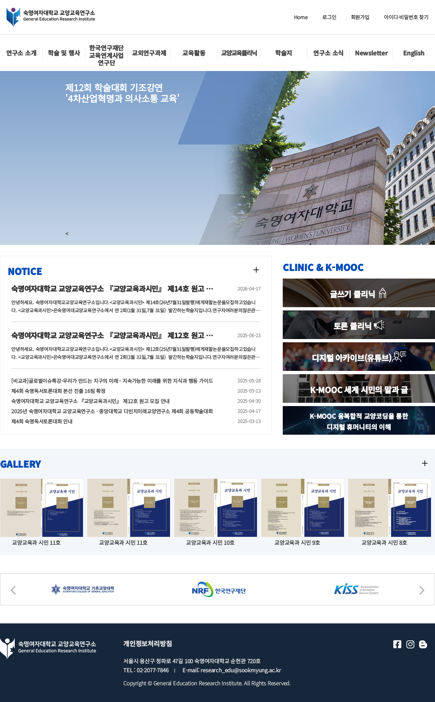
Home (301, 17)
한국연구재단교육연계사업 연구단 (106, 55)
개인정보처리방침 (147, 643)
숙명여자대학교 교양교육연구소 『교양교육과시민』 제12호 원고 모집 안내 (112, 401)
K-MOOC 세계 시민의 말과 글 (359, 389)
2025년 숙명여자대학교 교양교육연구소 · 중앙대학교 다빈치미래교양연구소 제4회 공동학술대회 (112, 411)
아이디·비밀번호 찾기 (406, 17)
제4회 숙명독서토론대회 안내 (112, 421)
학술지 (283, 52)
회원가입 (360, 17)
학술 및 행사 (64, 52)
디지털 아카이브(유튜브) (359, 357)
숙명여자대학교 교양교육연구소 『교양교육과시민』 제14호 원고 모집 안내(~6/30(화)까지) (148, 288)
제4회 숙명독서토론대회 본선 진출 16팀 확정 (112, 391)
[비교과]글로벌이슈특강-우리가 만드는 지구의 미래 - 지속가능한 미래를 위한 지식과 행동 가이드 (112, 380)
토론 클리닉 (359, 325)
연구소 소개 (21, 52)
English (413, 52)
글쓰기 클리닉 (359, 294)
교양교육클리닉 (239, 52)
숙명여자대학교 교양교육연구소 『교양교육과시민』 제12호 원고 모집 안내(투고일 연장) (142, 335)
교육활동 (193, 52)
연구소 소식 (328, 52)
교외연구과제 (149, 52)
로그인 (329, 17)
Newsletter (371, 52)
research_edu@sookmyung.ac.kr (240, 670)
